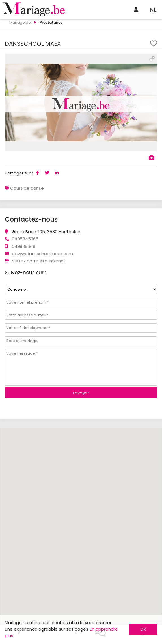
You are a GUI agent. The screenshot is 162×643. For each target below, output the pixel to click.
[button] (152, 58)
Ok (143, 629)
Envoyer (81, 393)
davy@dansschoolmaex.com (42, 254)
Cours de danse (27, 188)
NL (153, 10)
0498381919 (23, 246)
